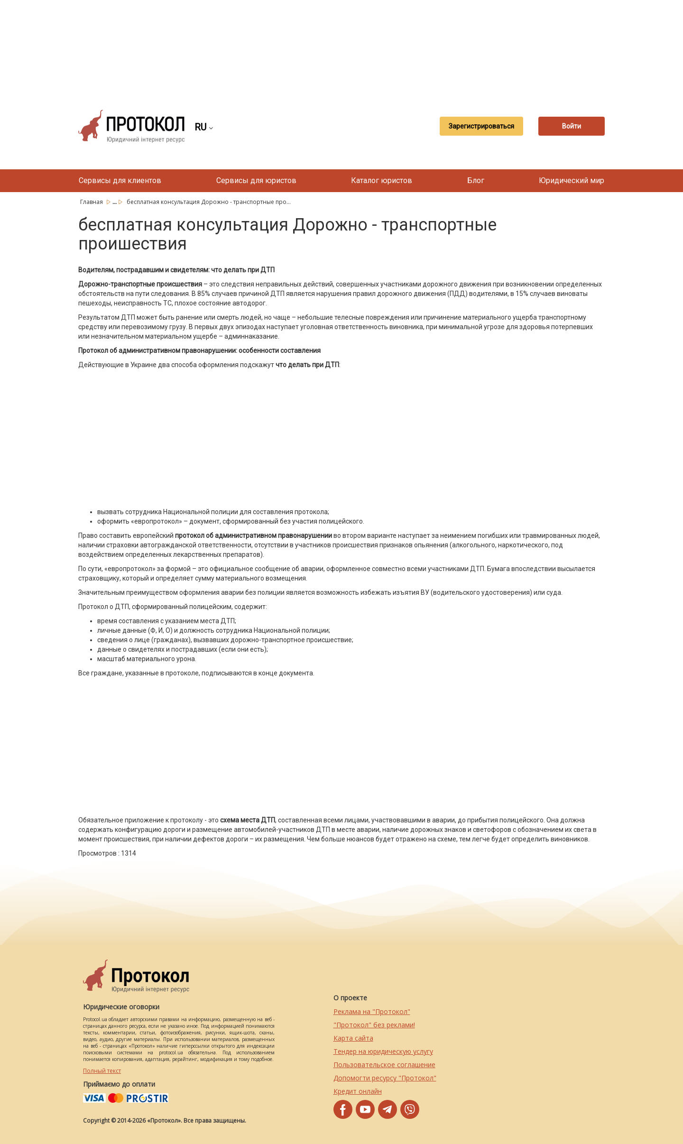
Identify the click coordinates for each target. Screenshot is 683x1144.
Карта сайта (353, 1038)
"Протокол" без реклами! (374, 1024)
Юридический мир (571, 180)
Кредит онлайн (357, 1091)
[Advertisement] (341, 47)
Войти (571, 126)
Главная (92, 202)
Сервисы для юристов (256, 180)
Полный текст (102, 1071)
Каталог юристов (381, 180)
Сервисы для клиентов (120, 180)
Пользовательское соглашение (384, 1064)
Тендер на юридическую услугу (383, 1051)
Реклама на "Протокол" (371, 1011)
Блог (475, 180)
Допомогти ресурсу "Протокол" (384, 1077)
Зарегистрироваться (481, 126)
